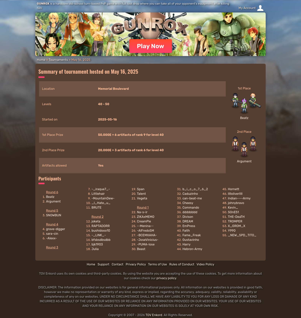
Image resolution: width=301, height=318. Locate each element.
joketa (96, 221)
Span (141, 189)
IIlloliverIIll (235, 194)
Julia (95, 249)
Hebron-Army (192, 249)
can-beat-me (192, 198)
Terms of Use (157, 264)
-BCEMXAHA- (147, 235)
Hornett (233, 189)
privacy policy (166, 278)
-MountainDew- (103, 198)
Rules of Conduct (181, 264)
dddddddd (189, 212)
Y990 (232, 230)
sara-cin (52, 233)
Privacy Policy (136, 264)
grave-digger (55, 229)
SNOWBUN (53, 215)
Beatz (244, 118)
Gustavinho (190, 240)
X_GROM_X (236, 226)
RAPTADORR (101, 226)
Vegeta (142, 198)
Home (41, 60)
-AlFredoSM (145, 230)
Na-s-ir (142, 212)
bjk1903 (97, 244)
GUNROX (43, 3)
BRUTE (97, 207)
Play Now (150, 46)
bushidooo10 (101, 230)
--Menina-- (145, 226)
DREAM (187, 221)
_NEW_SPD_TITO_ (242, 235)
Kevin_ (233, 207)
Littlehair (98, 194)
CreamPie (144, 221)
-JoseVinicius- (147, 240)
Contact (117, 264)
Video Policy (205, 264)
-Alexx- (51, 238)
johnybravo (236, 203)
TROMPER (235, 221)
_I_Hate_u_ (101, 203)
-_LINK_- (99, 235)
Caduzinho (190, 194)
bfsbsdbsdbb (101, 240)
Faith (186, 230)
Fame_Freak (191, 235)
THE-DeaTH (236, 217)
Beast (141, 249)
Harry (186, 244)
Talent (141, 194)
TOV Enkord (154, 315)
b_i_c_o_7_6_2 (195, 189)
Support (103, 264)
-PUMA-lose (146, 244)
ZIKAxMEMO (145, 217)
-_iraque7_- (101, 189)
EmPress (188, 226)
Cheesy (187, 203)
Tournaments (58, 60)
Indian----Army (239, 198)
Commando (190, 207)
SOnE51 (233, 212)
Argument (244, 161)
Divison (187, 217)
